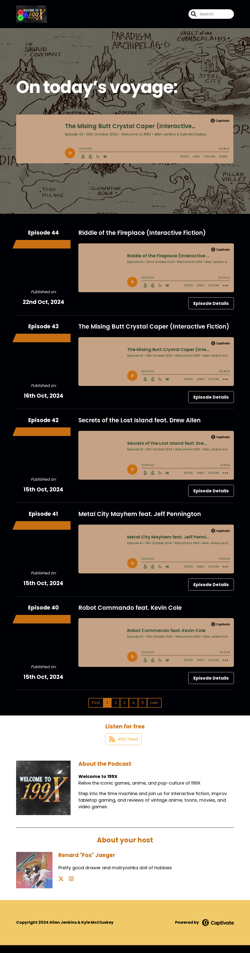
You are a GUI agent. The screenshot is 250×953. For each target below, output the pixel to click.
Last (154, 706)
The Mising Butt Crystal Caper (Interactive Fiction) (153, 330)
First (96, 706)
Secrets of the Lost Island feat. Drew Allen (139, 424)
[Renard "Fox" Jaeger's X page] (61, 887)
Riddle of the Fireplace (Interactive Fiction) (142, 236)
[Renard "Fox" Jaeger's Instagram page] (67, 887)
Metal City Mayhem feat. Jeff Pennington (139, 517)
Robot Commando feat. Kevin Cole (130, 611)
